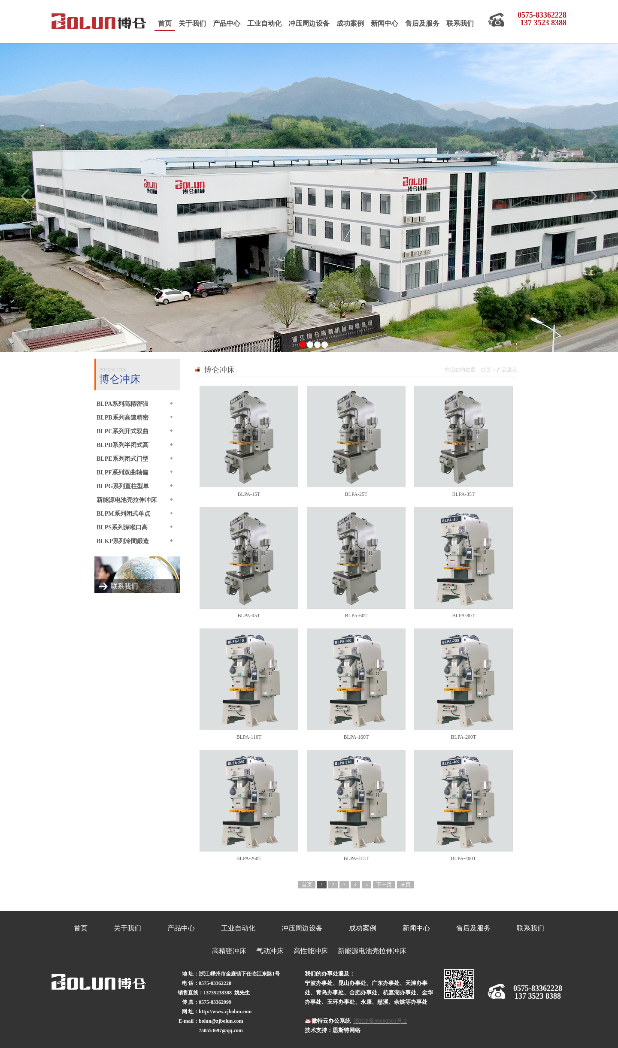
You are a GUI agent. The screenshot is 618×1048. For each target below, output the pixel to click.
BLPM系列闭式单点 (123, 513)
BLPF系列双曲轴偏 (122, 472)
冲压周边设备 (309, 23)
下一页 (384, 885)
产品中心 (226, 23)
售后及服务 (422, 23)
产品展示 (507, 370)
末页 (405, 885)
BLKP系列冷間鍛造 (123, 541)
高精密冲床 (229, 950)
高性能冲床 (311, 950)
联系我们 (460, 23)
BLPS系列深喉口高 (122, 527)
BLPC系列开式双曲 (122, 431)
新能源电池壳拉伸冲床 (127, 499)
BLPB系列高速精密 (122, 417)
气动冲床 (270, 950)
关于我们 (192, 23)
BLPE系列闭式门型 (122, 458)
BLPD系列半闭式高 (122, 444)
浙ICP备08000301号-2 (380, 1021)
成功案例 (350, 23)
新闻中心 (384, 23)
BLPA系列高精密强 (122, 403)
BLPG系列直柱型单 (123, 486)
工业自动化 (264, 23)
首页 (165, 23)
